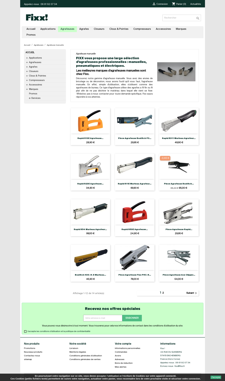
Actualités (195, 4)
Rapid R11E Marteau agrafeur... (134, 184)
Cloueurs (33, 71)
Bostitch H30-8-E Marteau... (90, 275)
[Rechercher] (181, 18)
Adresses (119, 359)
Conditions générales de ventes (85, 359)
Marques (33, 89)
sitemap (28, 359)
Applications (35, 58)
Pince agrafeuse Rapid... (179, 229)
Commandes (121, 352)
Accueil (30, 52)
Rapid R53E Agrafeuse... (135, 229)
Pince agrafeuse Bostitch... (179, 184)
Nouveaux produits (33, 352)
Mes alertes (120, 367)
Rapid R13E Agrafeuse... (90, 138)
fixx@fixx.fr (180, 366)
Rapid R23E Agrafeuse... (90, 184)
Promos (33, 94)
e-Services (35, 98)
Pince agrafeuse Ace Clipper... (179, 275)
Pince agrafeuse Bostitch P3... (134, 138)
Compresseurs (37, 80)
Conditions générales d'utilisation (85, 356)
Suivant (192, 293)
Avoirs (118, 356)
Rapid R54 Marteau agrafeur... (90, 229)
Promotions (29, 348)
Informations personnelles (127, 348)
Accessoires (35, 85)
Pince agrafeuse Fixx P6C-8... (134, 275)
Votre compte (123, 344)
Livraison (73, 348)
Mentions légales (77, 352)
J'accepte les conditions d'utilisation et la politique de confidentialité (58, 331)
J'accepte (215, 377)
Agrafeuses (35, 62)
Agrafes (33, 67)
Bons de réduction (124, 363)
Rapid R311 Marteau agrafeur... (179, 138)
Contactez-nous (32, 356)
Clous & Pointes (37, 76)
